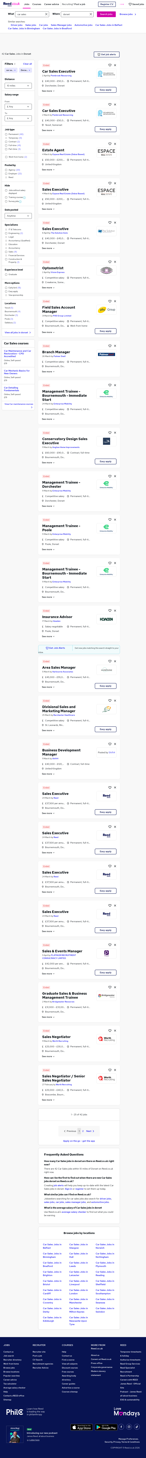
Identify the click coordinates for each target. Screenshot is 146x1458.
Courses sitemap (70, 1391)
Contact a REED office (13, 1395)
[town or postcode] (77, 14)
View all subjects (70, 1363)
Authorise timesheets (130, 1359)
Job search (8, 1355)
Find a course (68, 1359)
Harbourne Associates (62, 671)
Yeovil (9, 307)
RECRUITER (39, 1345)
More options (12, 283)
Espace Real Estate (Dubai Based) (68, 154)
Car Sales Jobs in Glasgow (78, 1246)
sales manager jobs (75, 1202)
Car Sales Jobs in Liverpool (78, 1282)
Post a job (37, 1355)
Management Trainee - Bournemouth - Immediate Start (64, 395)
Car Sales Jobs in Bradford (57, 28)
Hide (7, 185)
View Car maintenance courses (19, 406)
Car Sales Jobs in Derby (52, 1310)
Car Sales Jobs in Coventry (52, 1301)
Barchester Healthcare (64, 715)
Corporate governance (101, 1367)
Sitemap (7, 1399)
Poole (9, 319)
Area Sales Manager (59, 667)
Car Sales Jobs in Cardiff (52, 1292)
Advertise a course (71, 1387)
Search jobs (106, 14)
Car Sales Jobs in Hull (78, 1255)
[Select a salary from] (18, 107)
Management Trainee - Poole (61, 528)
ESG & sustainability (130, 1399)
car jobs (60, 1202)
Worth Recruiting (60, 1041)
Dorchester (11, 315)
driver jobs (105, 1198)
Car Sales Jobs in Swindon (105, 1310)
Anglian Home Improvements (66, 447)
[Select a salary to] (18, 118)
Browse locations (11, 1371)
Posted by (10, 165)
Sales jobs (30, 25)
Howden (56, 621)
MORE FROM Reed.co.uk (98, 1347)
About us (95, 1355)
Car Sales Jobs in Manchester (78, 1301)
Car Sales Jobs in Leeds (78, 1264)
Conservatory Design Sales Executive (64, 441)
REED (123, 1345)
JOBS (6, 1345)
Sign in (68, 1188)
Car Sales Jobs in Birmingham (24, 28)
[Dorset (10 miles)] (25, 70)
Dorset (27, 53)
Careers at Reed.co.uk (101, 1359)
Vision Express (58, 272)
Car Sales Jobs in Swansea (105, 1301)
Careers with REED (129, 1379)
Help (5, 1391)
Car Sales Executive (58, 71)
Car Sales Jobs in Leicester (78, 1273)
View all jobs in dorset (18, 332)
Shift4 (55, 758)
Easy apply (105, 89)
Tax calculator (10, 1383)
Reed (56, 798)
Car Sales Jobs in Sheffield (105, 1282)
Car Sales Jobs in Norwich (105, 1246)
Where (56, 13)
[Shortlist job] (110, 65)
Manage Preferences (128, 1439)
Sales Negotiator (56, 1037)
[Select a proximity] (18, 86)
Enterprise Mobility (63, 403)
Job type (10, 129)
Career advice (10, 1379)
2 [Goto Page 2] (83, 1131)
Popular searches (11, 1375)
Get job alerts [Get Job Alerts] (107, 54)
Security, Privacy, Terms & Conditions (122, 1442)
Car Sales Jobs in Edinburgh (52, 1319)
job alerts (59, 1185)
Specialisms (11, 224)
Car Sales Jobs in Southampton (105, 1292)
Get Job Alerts (55, 648)
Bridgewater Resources (63, 1001)
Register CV (106, 4)
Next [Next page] (90, 1131)
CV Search (37, 1359)
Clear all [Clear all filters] (27, 63)
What (11, 13)
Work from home (11, 1363)
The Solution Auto (59, 233)
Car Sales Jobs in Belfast (108, 25)
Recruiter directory (12, 1359)
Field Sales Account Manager (58, 309)
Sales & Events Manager (62, 951)
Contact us (8, 1351)
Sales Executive (55, 189)
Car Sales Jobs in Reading (105, 1273)
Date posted (11, 209)
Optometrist (52, 268)
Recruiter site (39, 1351)
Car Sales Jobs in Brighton (52, 1273)
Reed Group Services (130, 1363)
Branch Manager (56, 352)
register (79, 1188)
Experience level (14, 269)
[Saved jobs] (136, 4)
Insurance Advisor (57, 617)
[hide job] (115, 65)
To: (6, 113)
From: (7, 101)
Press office (96, 1363)
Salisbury (10, 322)
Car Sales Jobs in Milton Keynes (78, 1310)
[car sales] (11, 70)
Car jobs (43, 25)
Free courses (68, 1371)
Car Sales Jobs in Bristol (52, 1282)
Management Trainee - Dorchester (61, 484)
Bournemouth (13, 311)
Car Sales (10, 53)
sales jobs (49, 1202)
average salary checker (74, 1211)
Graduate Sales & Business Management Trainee (64, 995)
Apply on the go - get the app (79, 1140)
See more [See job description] (48, 90)
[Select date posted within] (18, 216)
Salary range (12, 94)
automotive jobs (100, 1202)
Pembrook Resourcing (61, 75)
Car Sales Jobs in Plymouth (105, 1264)
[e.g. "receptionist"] (32, 14)
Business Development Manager (61, 752)
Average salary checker (14, 1387)
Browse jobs (128, 14)
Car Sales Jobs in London (78, 1292)
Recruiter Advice (40, 1367)
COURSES (67, 1345)
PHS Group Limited (62, 315)
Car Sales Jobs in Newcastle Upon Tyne (78, 1321)
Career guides (68, 1383)
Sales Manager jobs (61, 25)
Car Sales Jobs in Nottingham (105, 1255)
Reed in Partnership (129, 1375)
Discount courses (70, 1367)
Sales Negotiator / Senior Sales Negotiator (63, 1078)
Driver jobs (17, 25)
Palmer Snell (60, 356)
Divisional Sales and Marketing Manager (58, 709)
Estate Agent (53, 150)
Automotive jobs (84, 25)
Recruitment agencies (43, 1363)
